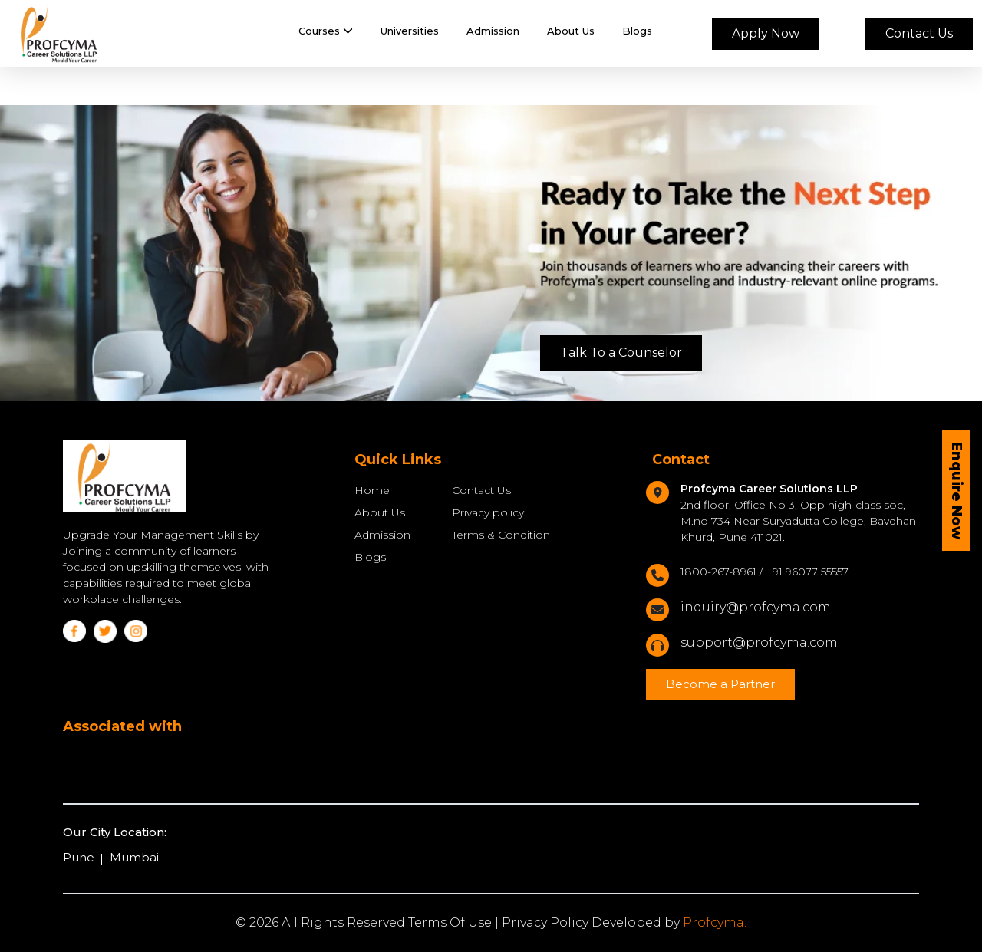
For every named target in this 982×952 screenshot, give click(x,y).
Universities (410, 31)
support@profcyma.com (759, 642)
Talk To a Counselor (621, 352)
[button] (325, 31)
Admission (492, 31)
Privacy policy (488, 512)
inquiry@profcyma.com (755, 607)
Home (372, 490)
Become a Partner (720, 684)
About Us (571, 31)
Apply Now (765, 33)
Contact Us (919, 33)
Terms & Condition (501, 535)
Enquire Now (956, 490)
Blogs (637, 31)
